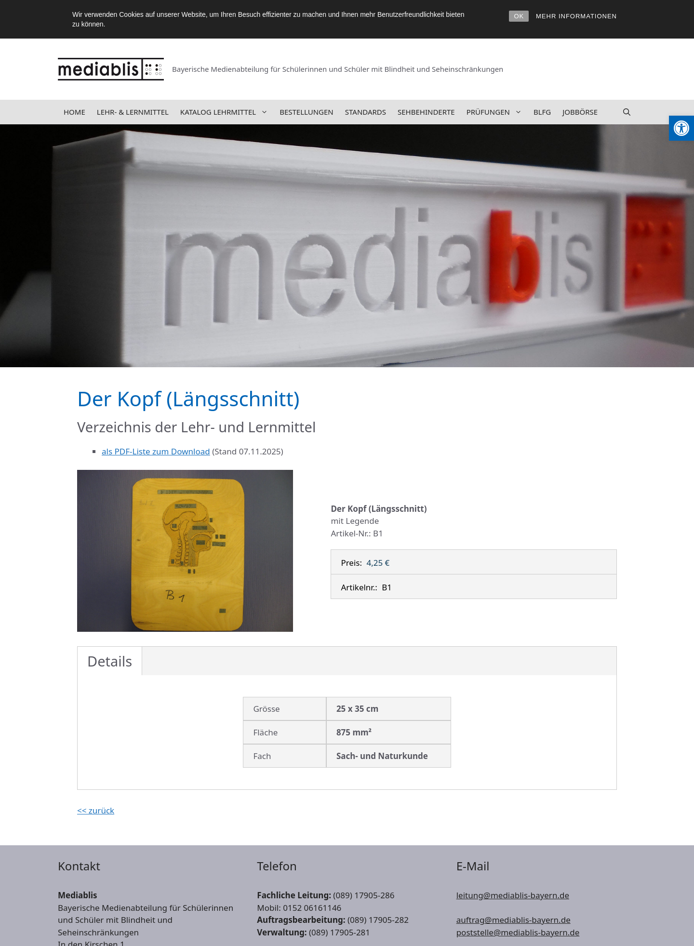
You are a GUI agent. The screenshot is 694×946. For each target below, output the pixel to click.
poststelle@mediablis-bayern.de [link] (518, 932)
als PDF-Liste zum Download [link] (156, 451)
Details (109, 661)
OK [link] (519, 16)
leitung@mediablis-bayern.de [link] (512, 895)
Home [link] (74, 112)
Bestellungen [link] (307, 112)
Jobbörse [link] (580, 112)
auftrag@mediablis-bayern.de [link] (513, 919)
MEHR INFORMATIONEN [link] (576, 16)
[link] (681, 128)
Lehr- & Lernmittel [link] (133, 112)
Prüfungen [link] (497, 112)
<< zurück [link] (95, 810)
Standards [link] (365, 112)
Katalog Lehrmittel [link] (227, 112)
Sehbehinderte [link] (426, 112)
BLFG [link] (542, 112)
